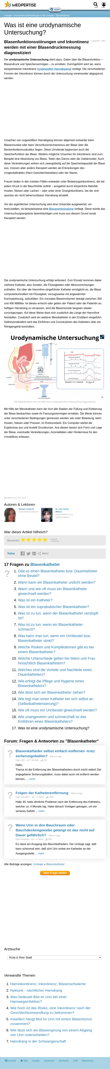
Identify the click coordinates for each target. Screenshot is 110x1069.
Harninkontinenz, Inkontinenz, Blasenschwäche (48, 984)
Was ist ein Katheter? (35, 600)
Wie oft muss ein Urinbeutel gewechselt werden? (57, 710)
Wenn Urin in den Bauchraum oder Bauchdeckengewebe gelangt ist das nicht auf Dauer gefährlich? (55, 830)
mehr (32, 779)
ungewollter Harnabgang (54, 68)
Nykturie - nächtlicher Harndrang (36, 990)
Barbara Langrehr (26, 509)
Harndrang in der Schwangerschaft (38, 1041)
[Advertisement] (55, 108)
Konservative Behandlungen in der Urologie (34, 15)
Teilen (11, 553)
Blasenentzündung (61, 208)
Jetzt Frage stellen (55, 872)
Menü (55, 9)
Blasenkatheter (63, 15)
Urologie (8, 15)
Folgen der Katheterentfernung (42, 793)
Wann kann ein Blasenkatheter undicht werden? (56, 582)
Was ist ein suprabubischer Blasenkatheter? (53, 607)
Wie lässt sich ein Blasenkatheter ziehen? (51, 692)
